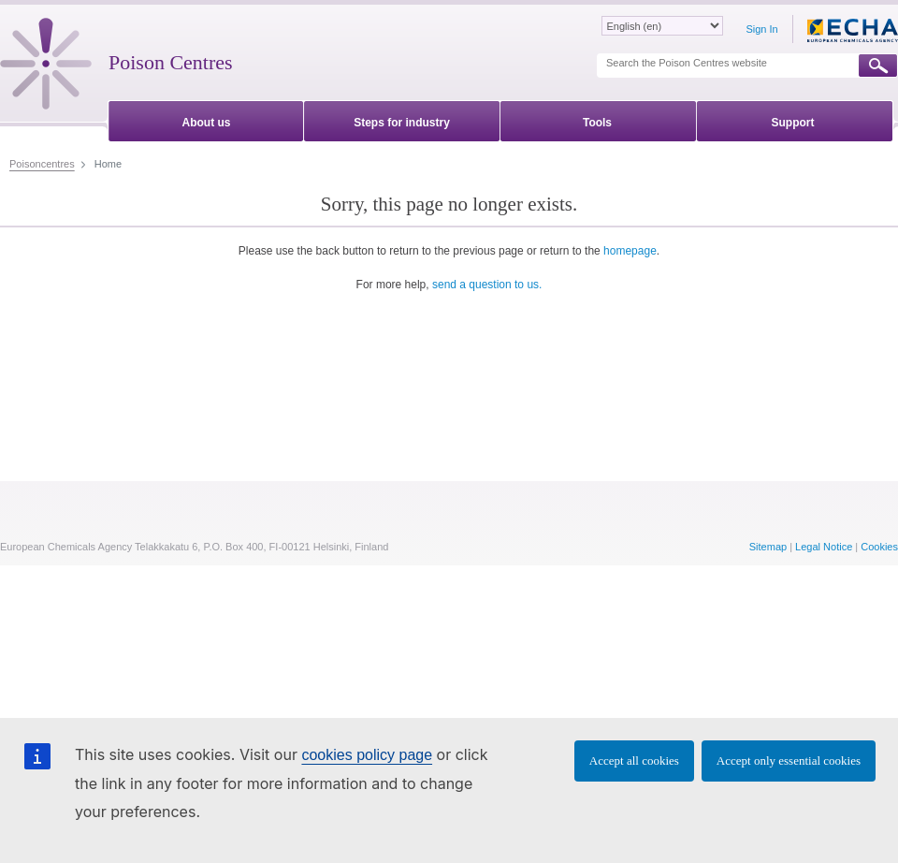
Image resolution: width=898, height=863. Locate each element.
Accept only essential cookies (789, 760)
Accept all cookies (634, 760)
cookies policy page (366, 755)
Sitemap (768, 546)
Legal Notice (823, 546)
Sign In (761, 29)
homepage (630, 250)
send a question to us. (487, 284)
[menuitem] (206, 119)
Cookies (879, 546)
